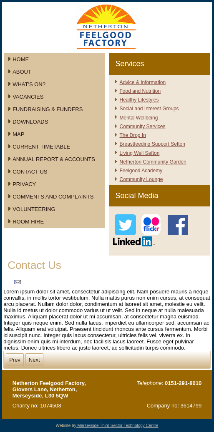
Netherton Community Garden (152, 162)
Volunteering (34, 209)
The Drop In (132, 135)
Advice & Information (142, 82)
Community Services (142, 126)
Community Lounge (141, 179)
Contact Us (30, 172)
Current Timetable (41, 147)
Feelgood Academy (140, 171)
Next (34, 360)
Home (21, 59)
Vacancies (28, 97)
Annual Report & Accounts (54, 159)
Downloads (30, 122)
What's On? (29, 84)
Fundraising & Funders (48, 109)
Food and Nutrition (140, 91)
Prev (14, 360)
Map (18, 134)
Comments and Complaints (53, 197)
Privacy (24, 184)
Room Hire (28, 221)
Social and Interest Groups (149, 109)
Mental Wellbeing (138, 118)
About (22, 72)
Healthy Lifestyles (139, 100)
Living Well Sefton (139, 153)
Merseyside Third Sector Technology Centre (117, 425)
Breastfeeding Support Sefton (152, 144)
